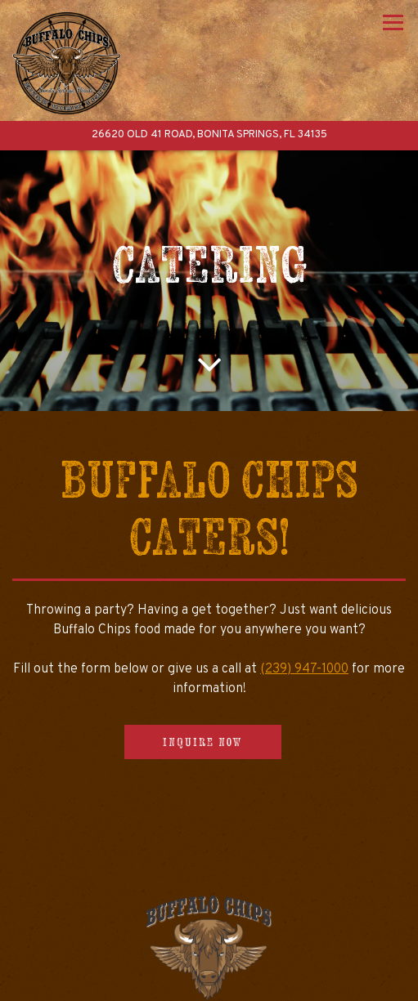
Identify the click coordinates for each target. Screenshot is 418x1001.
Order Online (209, 983)
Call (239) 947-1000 (209, 948)
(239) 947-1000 (304, 669)
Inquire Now (203, 742)
